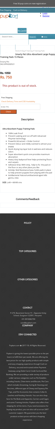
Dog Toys (27, 268)
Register (43, 32)
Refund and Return (27, 236)
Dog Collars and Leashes (27, 261)
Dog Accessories (27, 271)
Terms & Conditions (28, 243)
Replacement (27, 233)
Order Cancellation (27, 230)
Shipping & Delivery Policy (27, 227)
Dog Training (27, 283)
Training (29, 51)
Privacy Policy (27, 246)
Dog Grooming (28, 265)
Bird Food (27, 303)
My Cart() (22, 30)
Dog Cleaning (27, 287)
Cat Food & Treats (27, 274)
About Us (27, 329)
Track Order (33, 32)
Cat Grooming (27, 299)
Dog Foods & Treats (28, 255)
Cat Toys (27, 296)
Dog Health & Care (27, 290)
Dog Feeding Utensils (27, 258)
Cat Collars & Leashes (28, 293)
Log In (51, 32)
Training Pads (39, 51)
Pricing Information (27, 240)
